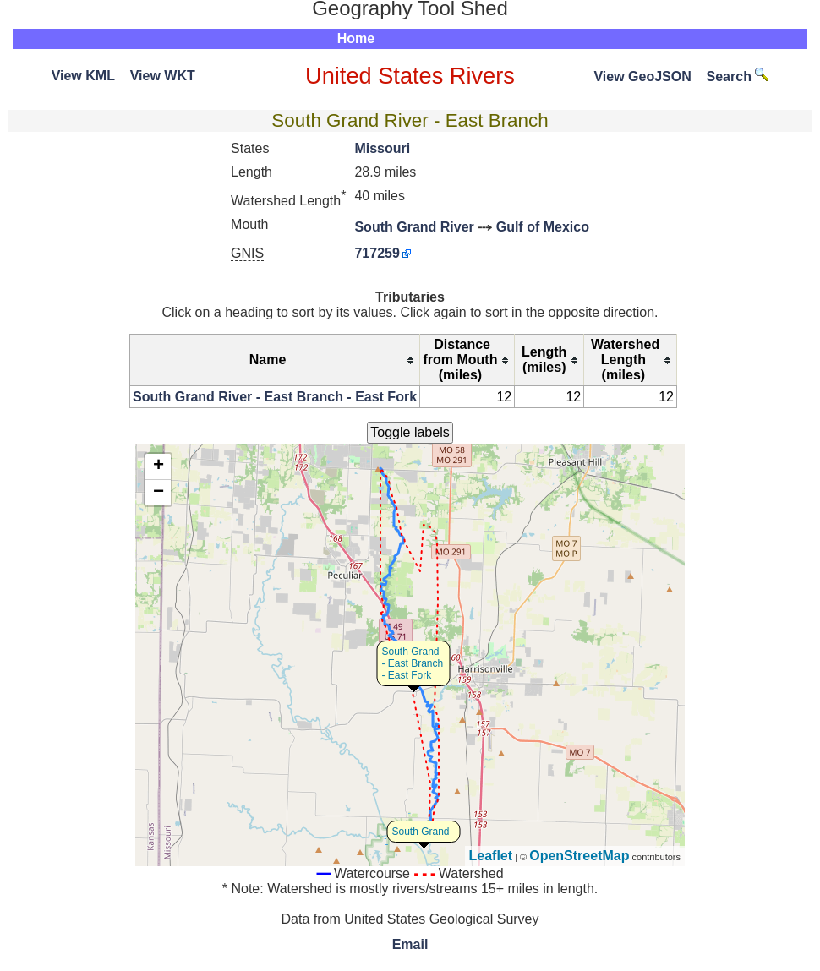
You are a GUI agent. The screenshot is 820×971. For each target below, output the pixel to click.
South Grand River (413, 227)
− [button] (158, 492)
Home (355, 38)
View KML (83, 75)
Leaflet (491, 855)
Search (738, 76)
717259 (376, 253)
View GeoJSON (642, 76)
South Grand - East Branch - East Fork (413, 663)
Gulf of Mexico (542, 227)
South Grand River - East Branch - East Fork (275, 397)
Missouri (382, 148)
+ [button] (158, 466)
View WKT (162, 75)
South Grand (421, 831)
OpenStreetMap (579, 855)
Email (410, 944)
